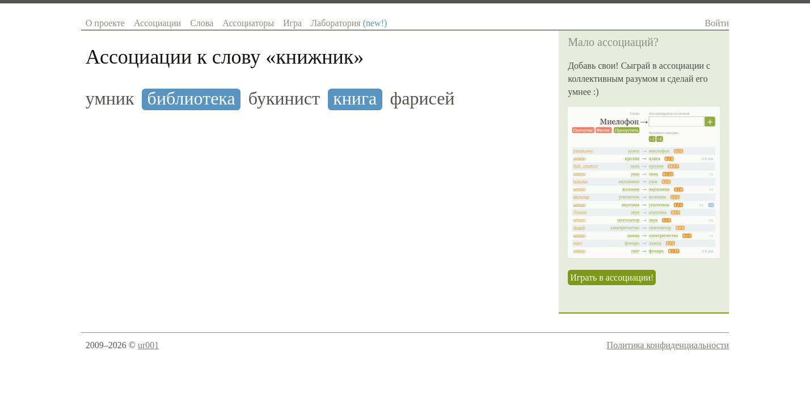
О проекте (105, 23)
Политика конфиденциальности (668, 345)
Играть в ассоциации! (611, 277)
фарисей (422, 98)
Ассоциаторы (248, 23)
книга (355, 98)
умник (110, 98)
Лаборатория (349, 23)
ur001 (148, 345)
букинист (284, 98)
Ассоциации (157, 23)
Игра (292, 23)
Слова (201, 23)
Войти (716, 23)
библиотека (191, 98)
